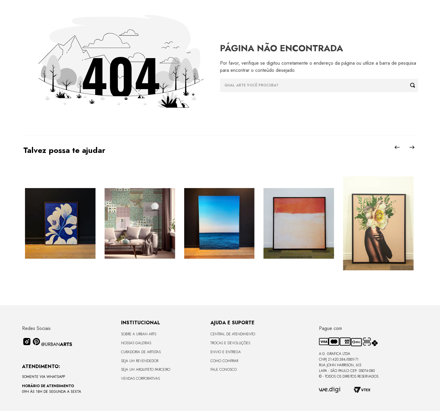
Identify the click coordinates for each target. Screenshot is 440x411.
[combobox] (319, 85)
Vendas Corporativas (140, 378)
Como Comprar (224, 361)
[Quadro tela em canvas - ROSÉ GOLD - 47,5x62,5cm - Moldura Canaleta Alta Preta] (378, 224)
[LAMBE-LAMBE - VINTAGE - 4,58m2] (139, 224)
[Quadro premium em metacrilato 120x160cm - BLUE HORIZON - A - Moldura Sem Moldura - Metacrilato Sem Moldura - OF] (219, 224)
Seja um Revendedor (139, 361)
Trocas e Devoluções (230, 343)
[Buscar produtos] (414, 85)
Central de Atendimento (232, 334)
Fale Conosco (223, 369)
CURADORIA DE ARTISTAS (141, 352)
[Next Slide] (412, 147)
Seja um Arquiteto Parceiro (145, 369)
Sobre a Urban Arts (138, 334)
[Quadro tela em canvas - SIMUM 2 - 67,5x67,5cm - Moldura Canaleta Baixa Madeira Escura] (299, 224)
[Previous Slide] (397, 147)
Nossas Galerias (136, 343)
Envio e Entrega (225, 352)
